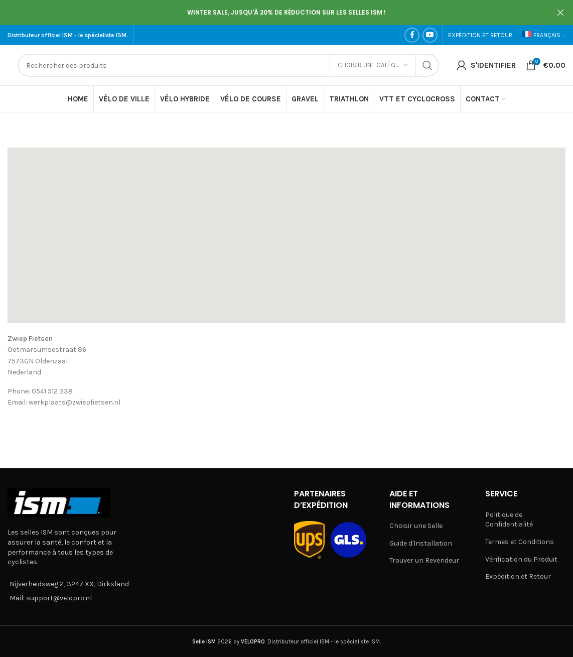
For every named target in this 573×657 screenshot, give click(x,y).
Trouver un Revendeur (424, 560)
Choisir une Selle (416, 525)
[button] (286, 226)
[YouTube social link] (430, 35)
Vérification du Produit (521, 559)
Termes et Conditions (519, 542)
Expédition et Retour (518, 576)
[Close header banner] (560, 12)
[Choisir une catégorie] (373, 65)
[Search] (228, 65)
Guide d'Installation (420, 543)
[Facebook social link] (411, 35)
